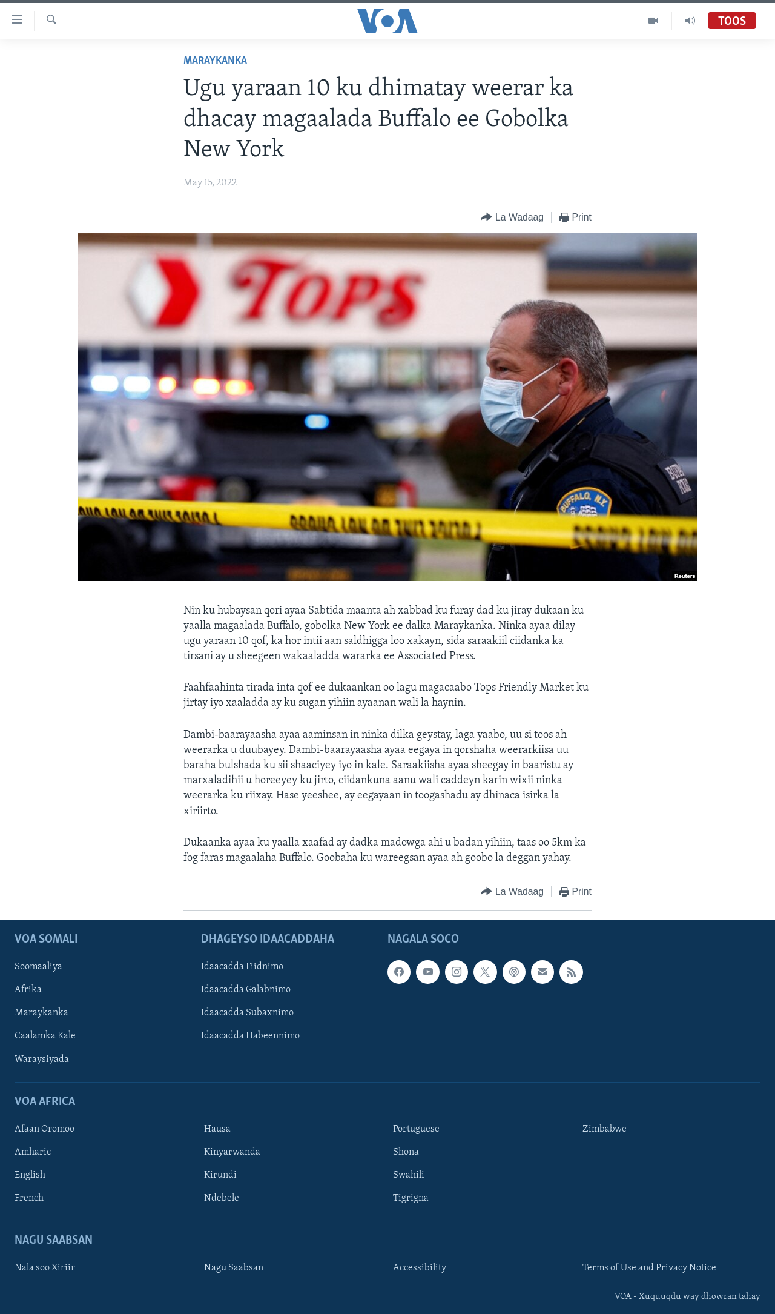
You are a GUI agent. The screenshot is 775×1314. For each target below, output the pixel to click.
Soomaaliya (38, 967)
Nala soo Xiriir (45, 1268)
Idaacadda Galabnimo (246, 990)
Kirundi (220, 1175)
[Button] (512, 218)
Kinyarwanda (232, 1152)
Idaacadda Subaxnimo (247, 1013)
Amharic (33, 1152)
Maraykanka (215, 61)
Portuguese (416, 1129)
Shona (406, 1152)
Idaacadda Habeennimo (250, 1036)
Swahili (408, 1175)
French (29, 1198)
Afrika (28, 990)
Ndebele (221, 1198)
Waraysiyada (42, 1059)
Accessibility (419, 1268)
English (30, 1175)
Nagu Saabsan (233, 1268)
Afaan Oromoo (44, 1129)
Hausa (217, 1129)
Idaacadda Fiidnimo (242, 967)
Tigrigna (411, 1198)
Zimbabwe (604, 1129)
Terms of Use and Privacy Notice (649, 1268)
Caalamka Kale (45, 1036)
